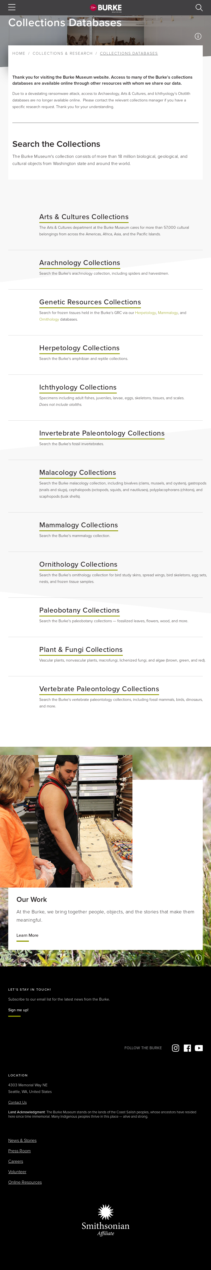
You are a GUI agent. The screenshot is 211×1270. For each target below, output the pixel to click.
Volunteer (17, 1172)
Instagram (175, 1048)
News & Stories (22, 1140)
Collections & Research (63, 53)
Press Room (19, 1151)
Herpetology (145, 312)
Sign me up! (18, 1010)
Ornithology (49, 319)
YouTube (199, 1048)
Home (19, 53)
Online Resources (25, 1182)
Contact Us (17, 1102)
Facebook (187, 1048)
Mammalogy (168, 312)
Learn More (27, 935)
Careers (15, 1161)
